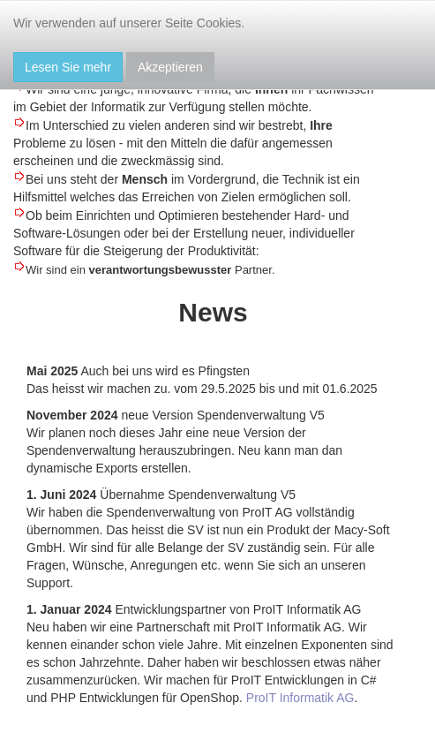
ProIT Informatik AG (300, 698)
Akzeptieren (170, 67)
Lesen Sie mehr (68, 67)
